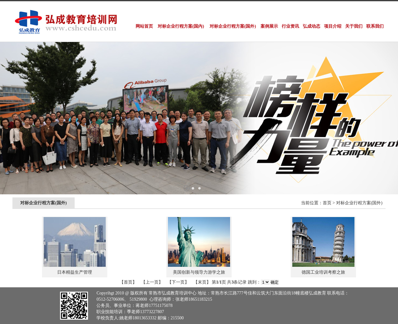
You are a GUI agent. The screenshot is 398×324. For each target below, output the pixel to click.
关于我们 (354, 26)
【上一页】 (152, 282)
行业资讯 (290, 26)
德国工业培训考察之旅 (323, 272)
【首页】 (128, 282)
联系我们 (375, 26)
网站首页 (144, 26)
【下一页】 (178, 282)
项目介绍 (332, 26)
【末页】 (202, 282)
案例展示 (269, 26)
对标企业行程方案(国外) (233, 26)
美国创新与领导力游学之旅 (199, 272)
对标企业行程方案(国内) (181, 26)
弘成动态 (311, 26)
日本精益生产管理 (74, 272)
